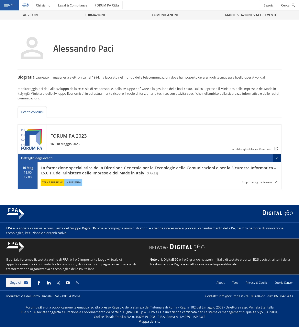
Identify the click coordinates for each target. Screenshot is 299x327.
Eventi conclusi (32, 112)
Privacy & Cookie (257, 282)
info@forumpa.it (231, 296)
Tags (235, 282)
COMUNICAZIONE (165, 15)
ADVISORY (31, 15)
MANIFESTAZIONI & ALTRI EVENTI (250, 15)
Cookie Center (284, 282)
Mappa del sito (149, 321)
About (221, 282)
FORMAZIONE (95, 15)
